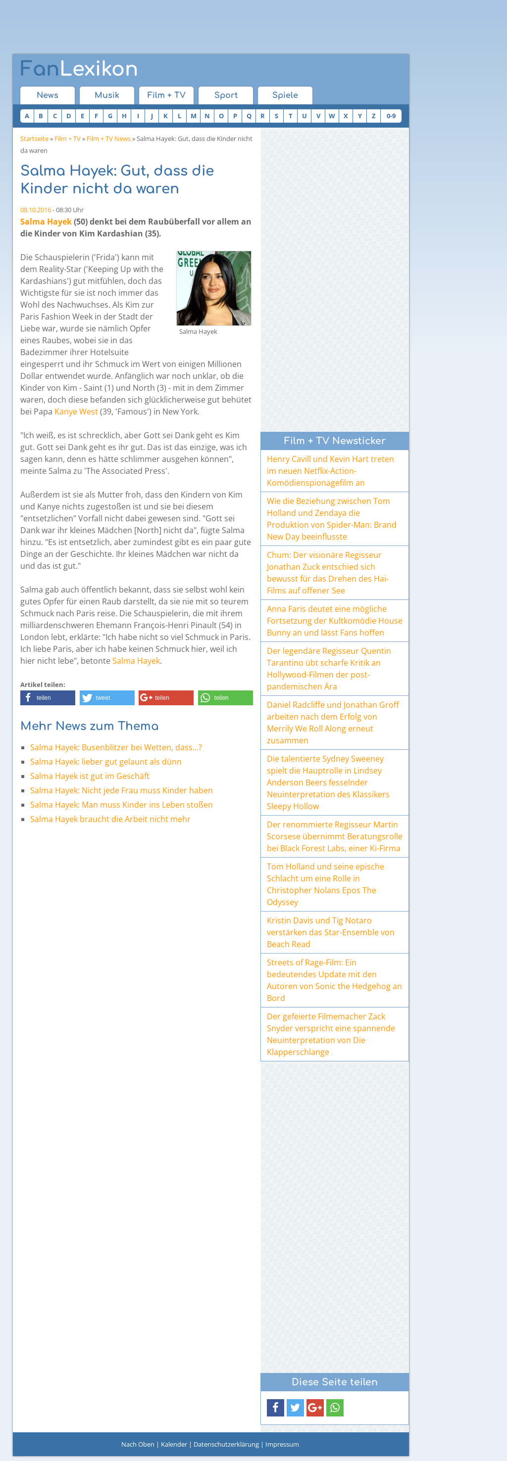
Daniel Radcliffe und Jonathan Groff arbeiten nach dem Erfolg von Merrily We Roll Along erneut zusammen (333, 722)
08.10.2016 (35, 209)
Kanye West (76, 411)
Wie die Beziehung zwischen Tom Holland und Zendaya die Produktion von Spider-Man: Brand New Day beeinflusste (332, 519)
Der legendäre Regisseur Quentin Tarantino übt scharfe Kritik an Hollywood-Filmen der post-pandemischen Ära (329, 668)
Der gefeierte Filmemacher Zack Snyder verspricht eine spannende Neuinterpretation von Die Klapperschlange (331, 1034)
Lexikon (79, 69)
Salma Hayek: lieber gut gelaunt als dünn (106, 761)
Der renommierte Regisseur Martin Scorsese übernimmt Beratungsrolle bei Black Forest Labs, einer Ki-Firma (335, 836)
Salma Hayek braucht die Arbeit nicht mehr (110, 819)
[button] (47, 697)
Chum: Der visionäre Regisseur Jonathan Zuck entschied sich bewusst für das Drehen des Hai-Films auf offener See (328, 572)
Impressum (282, 1444)
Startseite (34, 138)
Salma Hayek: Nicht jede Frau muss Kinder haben (121, 790)
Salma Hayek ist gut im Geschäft (90, 776)
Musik (107, 95)
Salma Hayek (46, 221)
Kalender (174, 1444)
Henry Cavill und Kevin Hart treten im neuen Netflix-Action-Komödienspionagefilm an (330, 471)
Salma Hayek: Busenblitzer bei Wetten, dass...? (116, 747)
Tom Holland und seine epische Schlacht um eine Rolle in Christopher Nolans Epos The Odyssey (325, 884)
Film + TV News (109, 138)
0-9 (391, 115)
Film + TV (167, 95)
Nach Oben (137, 1444)
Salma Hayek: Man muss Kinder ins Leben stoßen (121, 804)
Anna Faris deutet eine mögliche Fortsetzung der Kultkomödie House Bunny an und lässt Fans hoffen (335, 620)
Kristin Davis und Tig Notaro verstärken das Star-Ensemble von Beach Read (331, 932)
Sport (226, 95)
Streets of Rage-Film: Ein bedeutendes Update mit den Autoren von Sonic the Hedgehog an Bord (334, 980)
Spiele (285, 95)
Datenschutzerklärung (226, 1444)
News (47, 95)
